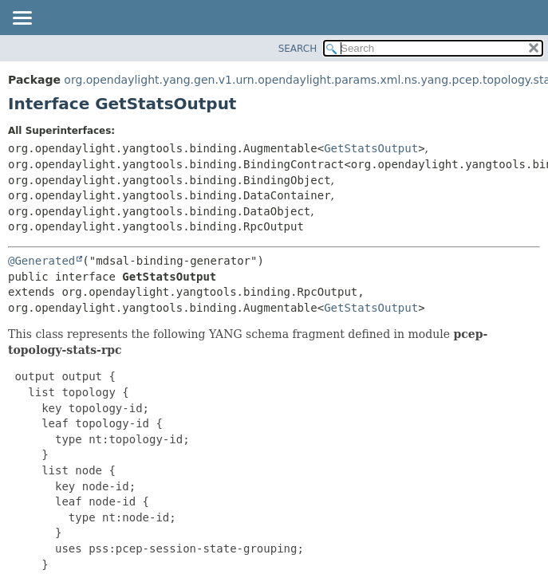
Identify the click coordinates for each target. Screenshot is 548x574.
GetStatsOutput (371, 148)
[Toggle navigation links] (21, 19)
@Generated (41, 260)
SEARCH (297, 48)
